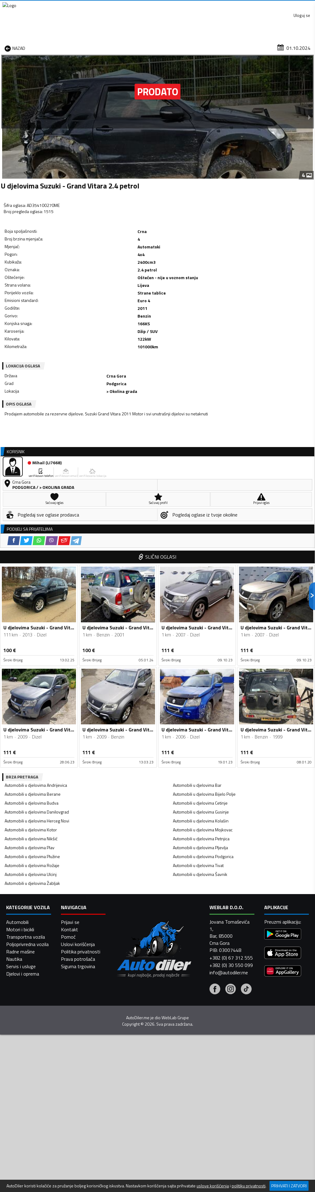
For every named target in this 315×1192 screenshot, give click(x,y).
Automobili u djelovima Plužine (32, 689)
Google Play (117, 6)
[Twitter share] (40, 328)
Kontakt (266, 6)
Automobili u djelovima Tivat (198, 698)
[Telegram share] (89, 328)
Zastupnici (136, 47)
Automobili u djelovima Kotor (31, 662)
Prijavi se (70, 1174)
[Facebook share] (27, 328)
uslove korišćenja (213, 1186)
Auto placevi (102, 47)
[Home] (5, 47)
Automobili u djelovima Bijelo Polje (204, 627)
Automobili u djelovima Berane (33, 627)
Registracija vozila (255, 47)
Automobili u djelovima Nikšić (31, 671)
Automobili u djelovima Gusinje (201, 645)
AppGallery (197, 6)
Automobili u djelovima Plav (29, 680)
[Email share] (78, 328)
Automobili (17, 1174)
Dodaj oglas (298, 47)
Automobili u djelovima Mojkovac (203, 662)
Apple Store (158, 6)
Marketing (233, 6)
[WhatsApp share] (52, 328)
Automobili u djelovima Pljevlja (200, 680)
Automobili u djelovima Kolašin (201, 654)
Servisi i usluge (209, 47)
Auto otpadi (170, 47)
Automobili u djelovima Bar (197, 618)
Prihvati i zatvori (289, 1185)
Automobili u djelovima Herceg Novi (37, 654)
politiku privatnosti (248, 1186)
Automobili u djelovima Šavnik (200, 707)
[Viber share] (65, 328)
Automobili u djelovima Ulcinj (31, 707)
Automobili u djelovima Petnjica (201, 671)
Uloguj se (299, 6)
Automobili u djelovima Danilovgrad (37, 645)
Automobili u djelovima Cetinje (200, 636)
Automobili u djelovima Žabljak (32, 716)
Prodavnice (66, 47)
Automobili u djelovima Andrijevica (36, 618)
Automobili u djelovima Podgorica (203, 689)
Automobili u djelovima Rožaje (32, 698)
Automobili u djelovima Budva (31, 636)
